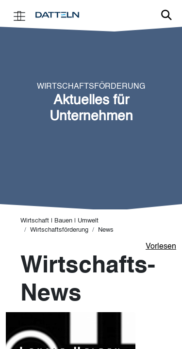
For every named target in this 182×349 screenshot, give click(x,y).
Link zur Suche (166, 15)
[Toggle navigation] (19, 15)
